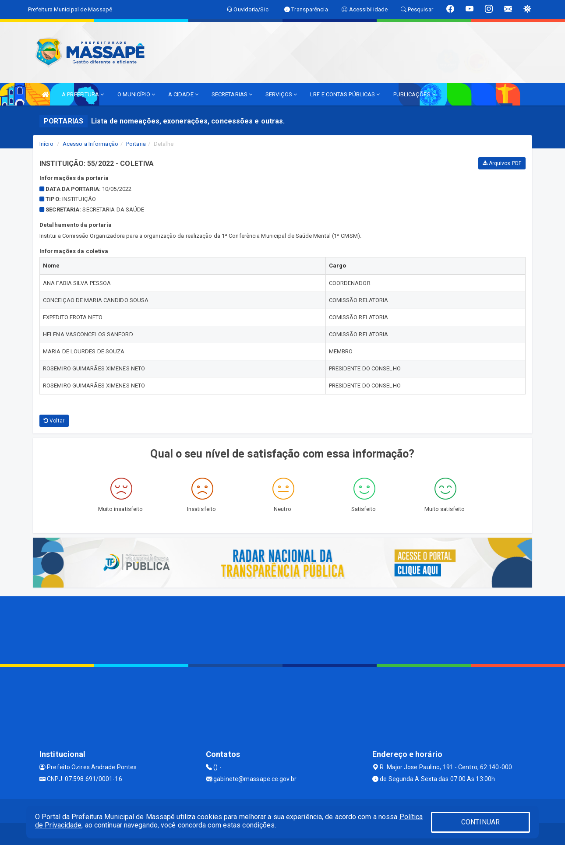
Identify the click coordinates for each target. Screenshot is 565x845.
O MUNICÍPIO (136, 94)
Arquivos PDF (502, 163)
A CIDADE (183, 94)
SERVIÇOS (281, 94)
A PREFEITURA (83, 94)
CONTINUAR (480, 822)
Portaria (136, 144)
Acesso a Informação (90, 144)
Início (46, 144)
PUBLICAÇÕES (414, 94)
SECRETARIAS (232, 94)
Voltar (54, 421)
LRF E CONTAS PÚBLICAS (345, 94)
